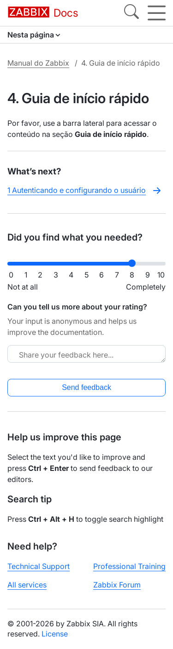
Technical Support (38, 566)
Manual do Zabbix (38, 63)
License (55, 633)
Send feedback (86, 387)
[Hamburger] (157, 13)
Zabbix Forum (117, 584)
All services (27, 584)
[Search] (131, 13)
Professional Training (129, 566)
